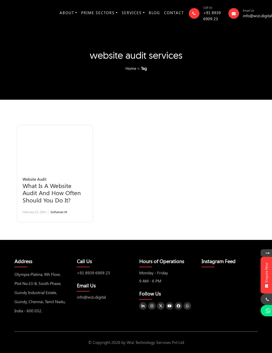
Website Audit (34, 179)
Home (130, 68)
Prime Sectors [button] (98, 12)
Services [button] (132, 12)
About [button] (67, 12)
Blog (154, 12)
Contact (174, 12)
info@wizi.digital (257, 15)
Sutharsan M (58, 212)
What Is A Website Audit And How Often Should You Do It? (52, 193)
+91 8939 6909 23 (93, 272)
